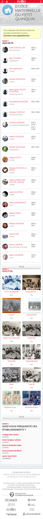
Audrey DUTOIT (15, 158)
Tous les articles (20, 485)
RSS (24, 483)
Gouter (11, 315)
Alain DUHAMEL (15, 58)
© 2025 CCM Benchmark (32, 489)
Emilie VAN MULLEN (17, 48)
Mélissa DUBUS (15, 213)
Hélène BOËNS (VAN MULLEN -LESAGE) (17, 181)
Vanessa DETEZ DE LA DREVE (17, 169)
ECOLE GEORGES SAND (11, 445)
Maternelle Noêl (31, 361)
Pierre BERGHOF (15, 69)
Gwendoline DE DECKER (18, 102)
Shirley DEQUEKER (16, 137)
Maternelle (31, 338)
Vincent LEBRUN (15, 245)
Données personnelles (14, 487)
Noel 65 (31, 384)
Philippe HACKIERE (16, 224)
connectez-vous (18, 33)
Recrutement (30, 485)
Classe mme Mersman (11, 338)
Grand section (31, 315)
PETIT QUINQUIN (11, 292)
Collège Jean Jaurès (10, 435)
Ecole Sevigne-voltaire (11, 440)
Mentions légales (8, 489)
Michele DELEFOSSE (17, 147)
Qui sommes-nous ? (9, 483)
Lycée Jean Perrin (9, 456)
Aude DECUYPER (16, 192)
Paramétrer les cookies (29, 487)
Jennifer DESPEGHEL (17, 79)
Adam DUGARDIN (16, 255)
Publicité (29, 483)
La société (11, 485)
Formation (36, 483)
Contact (19, 483)
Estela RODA (14, 234)
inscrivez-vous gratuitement (16, 36)
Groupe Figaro (18, 489)
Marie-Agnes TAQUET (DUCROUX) (17, 91)
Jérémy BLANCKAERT (17, 203)
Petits (11, 384)
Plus (21, 267)
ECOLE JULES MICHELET (12, 451)
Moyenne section (31, 407)
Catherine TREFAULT (17, 112)
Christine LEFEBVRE (17, 123)
